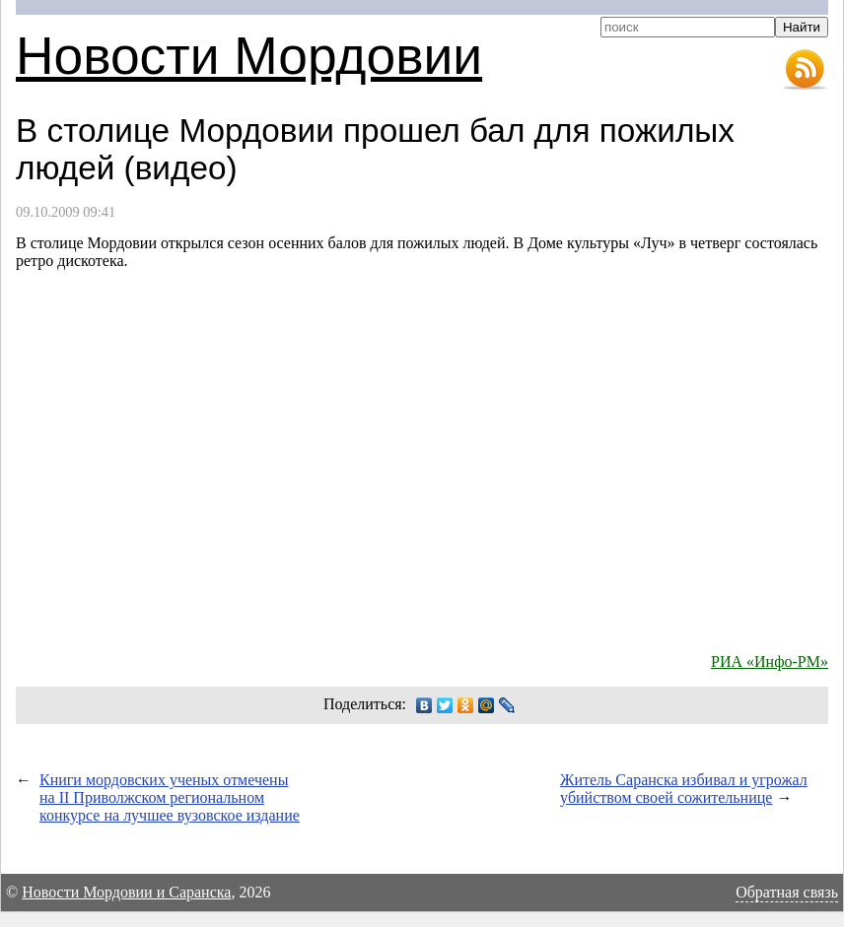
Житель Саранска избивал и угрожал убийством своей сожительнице (684, 788)
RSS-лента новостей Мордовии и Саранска (804, 70)
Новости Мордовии (249, 56)
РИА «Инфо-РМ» (769, 661)
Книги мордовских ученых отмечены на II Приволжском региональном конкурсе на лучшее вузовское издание (169, 797)
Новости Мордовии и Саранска (126, 892)
